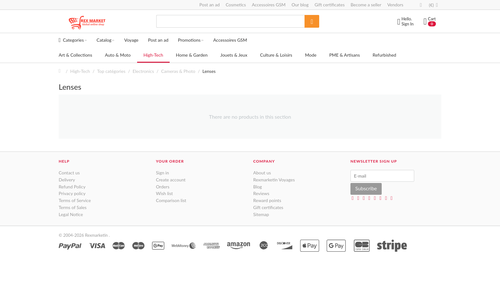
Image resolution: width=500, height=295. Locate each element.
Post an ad (209, 4)
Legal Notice (71, 214)
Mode (310, 55)
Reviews (261, 193)
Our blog (300, 4)
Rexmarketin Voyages (274, 179)
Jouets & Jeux (233, 55)
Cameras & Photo (178, 71)
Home (61, 71)
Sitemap (261, 214)
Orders (162, 186)
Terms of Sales (72, 207)
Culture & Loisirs (276, 55)
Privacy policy (72, 193)
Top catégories (111, 71)
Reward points (267, 200)
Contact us (69, 172)
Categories (73, 40)
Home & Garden (192, 55)
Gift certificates (329, 4)
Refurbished (384, 55)
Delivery (67, 179)
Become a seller (365, 4)
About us (262, 172)
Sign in (162, 172)
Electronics (143, 71)
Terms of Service (75, 200)
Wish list (164, 193)
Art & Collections (75, 55)
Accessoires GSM (269, 4)
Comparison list (171, 200)
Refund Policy (72, 186)
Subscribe (366, 188)
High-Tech (153, 55)
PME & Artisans (344, 55)
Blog (257, 186)
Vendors (395, 4)
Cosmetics (236, 4)
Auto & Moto (118, 55)
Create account (171, 179)
